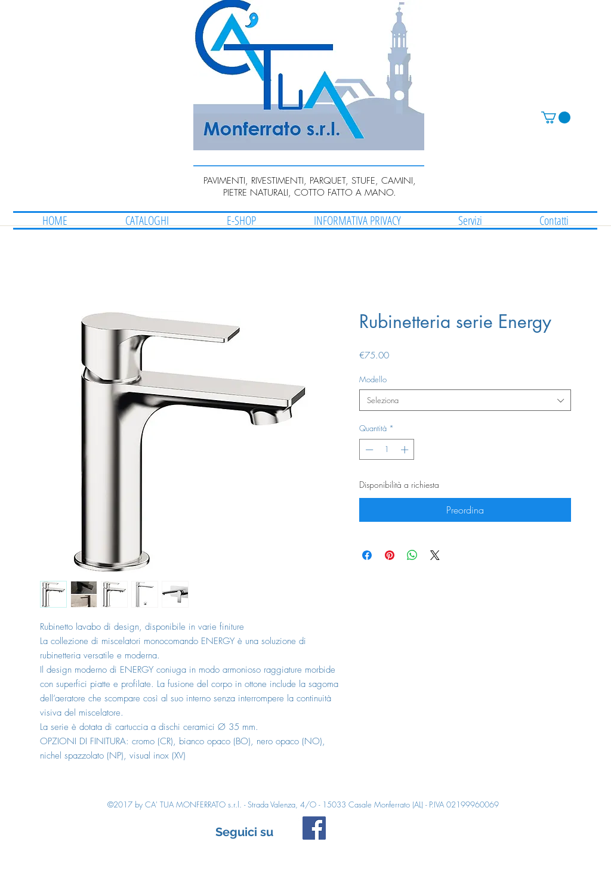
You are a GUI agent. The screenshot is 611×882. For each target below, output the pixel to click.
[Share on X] (435, 555)
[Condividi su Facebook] (367, 555)
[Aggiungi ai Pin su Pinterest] (389, 555)
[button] (555, 117)
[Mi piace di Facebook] (405, 834)
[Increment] (406, 450)
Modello (373, 379)
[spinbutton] (387, 450)
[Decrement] (368, 450)
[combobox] (465, 400)
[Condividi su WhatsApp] (412, 555)
